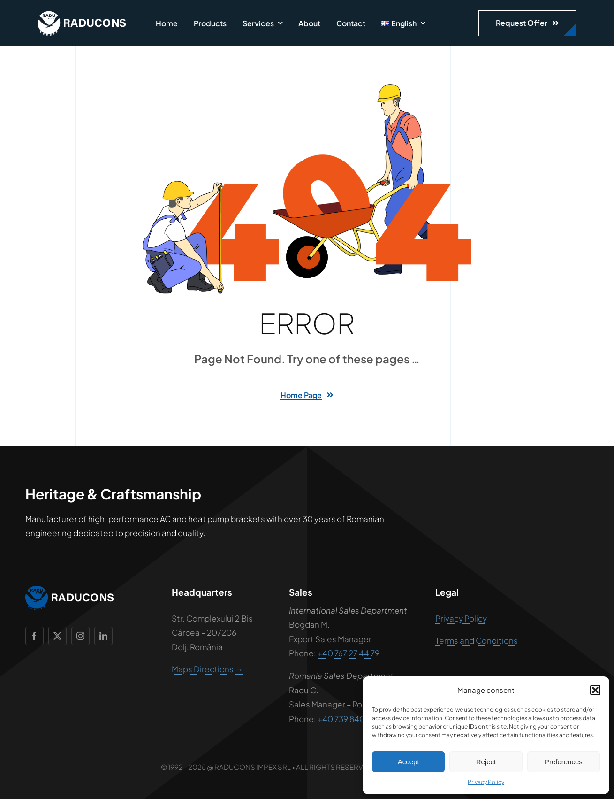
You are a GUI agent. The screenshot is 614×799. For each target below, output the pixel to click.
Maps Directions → (207, 669)
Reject (486, 762)
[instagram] (80, 636)
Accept (408, 762)
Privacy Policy (486, 781)
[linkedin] (103, 636)
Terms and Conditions (476, 640)
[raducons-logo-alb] (82, 15)
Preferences (564, 762)
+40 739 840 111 (346, 719)
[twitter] (57, 636)
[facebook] (34, 636)
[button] (595, 690)
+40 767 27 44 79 (348, 653)
